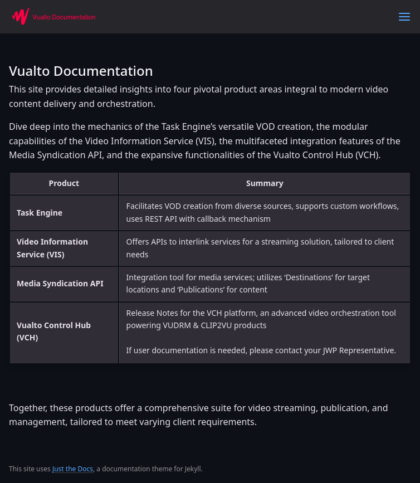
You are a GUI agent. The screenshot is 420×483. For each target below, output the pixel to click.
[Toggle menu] (404, 16)
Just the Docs (72, 469)
